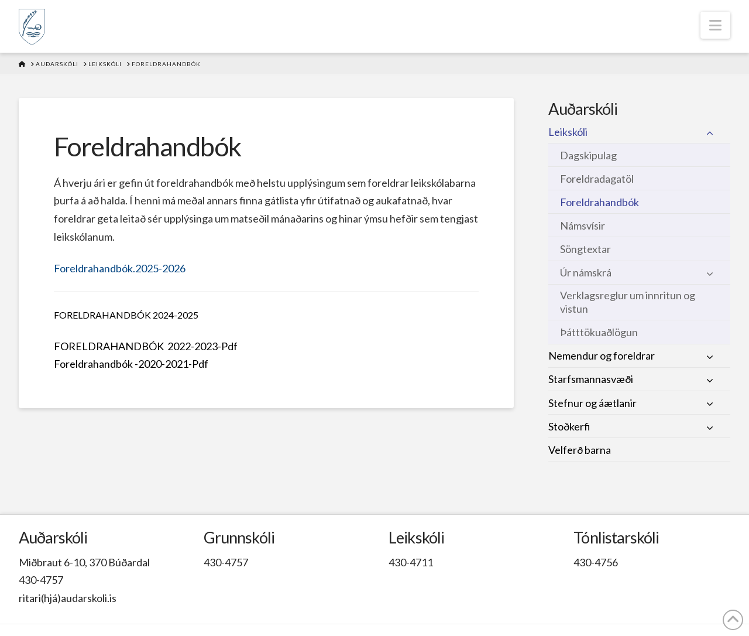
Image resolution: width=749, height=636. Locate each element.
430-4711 (411, 562)
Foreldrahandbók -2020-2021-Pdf (131, 363)
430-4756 (595, 562)
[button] (715, 25)
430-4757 (41, 579)
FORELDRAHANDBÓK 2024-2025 (126, 314)
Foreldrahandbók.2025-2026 (119, 268)
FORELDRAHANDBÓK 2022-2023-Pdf (146, 346)
